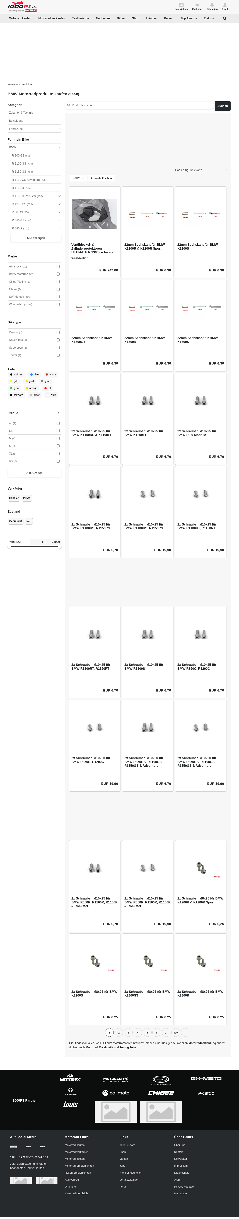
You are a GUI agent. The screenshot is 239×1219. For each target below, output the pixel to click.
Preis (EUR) (15, 541)
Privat (26, 498)
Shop (135, 18)
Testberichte (80, 18)
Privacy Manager (184, 1188)
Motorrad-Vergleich (76, 1195)
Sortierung (182, 170)
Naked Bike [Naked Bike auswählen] (18, 339)
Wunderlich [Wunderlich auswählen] (20, 304)
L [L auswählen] (12, 430)
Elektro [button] (209, 18)
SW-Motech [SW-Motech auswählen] (20, 296)
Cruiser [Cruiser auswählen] (15, 332)
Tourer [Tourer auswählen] (15, 355)
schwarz (16, 394)
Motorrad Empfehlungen (79, 1167)
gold (30, 381)
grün (14, 388)
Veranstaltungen (129, 1181)
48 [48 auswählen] (12, 423)
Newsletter (180, 1160)
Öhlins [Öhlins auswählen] (16, 289)
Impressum (181, 1167)
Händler (151, 18)
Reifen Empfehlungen (78, 1174)
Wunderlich (79, 258)
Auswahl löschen (101, 178)
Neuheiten (103, 18)
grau (45, 381)
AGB (177, 1181)
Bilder (121, 18)
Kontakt (179, 1153)
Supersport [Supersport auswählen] (18, 347)
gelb (14, 381)
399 (175, 1032)
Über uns (179, 1146)
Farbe (12, 369)
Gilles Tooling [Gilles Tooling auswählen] (20, 281)
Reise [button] (168, 18)
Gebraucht (15, 521)
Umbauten (71, 1188)
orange (31, 388)
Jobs (122, 1167)
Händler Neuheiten (131, 1174)
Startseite (13, 84)
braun (51, 374)
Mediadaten (181, 1195)
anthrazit (16, 374)
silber (35, 394)
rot (47, 388)
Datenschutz (181, 1174)
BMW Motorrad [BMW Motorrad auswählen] (21, 274)
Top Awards (189, 18)
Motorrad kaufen (20, 18)
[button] (226, 6)
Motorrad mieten (75, 1160)
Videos (124, 1160)
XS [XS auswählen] (13, 461)
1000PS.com (127, 1146)
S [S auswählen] (12, 445)
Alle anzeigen (36, 238)
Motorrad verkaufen (51, 18)
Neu (28, 521)
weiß (51, 394)
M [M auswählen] (12, 438)
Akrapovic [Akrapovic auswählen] (18, 266)
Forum (123, 1188)
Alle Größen (34, 472)
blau (34, 374)
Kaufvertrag (72, 1181)
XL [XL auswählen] (12, 453)
